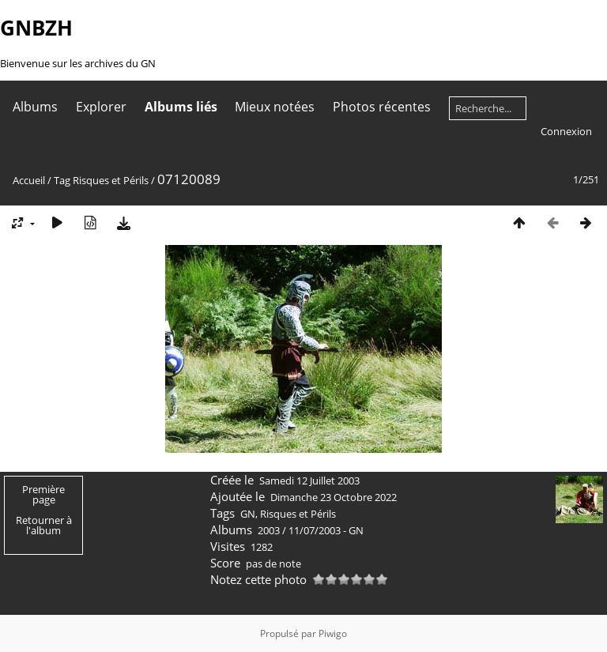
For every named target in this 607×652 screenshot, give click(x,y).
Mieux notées (275, 106)
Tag (62, 180)
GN (247, 514)
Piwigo (333, 633)
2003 (269, 530)
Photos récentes (382, 106)
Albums (35, 106)
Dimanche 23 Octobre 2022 (333, 497)
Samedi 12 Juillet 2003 (309, 480)
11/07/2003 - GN (326, 530)
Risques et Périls (111, 180)
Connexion (566, 131)
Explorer (101, 106)
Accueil (29, 180)
